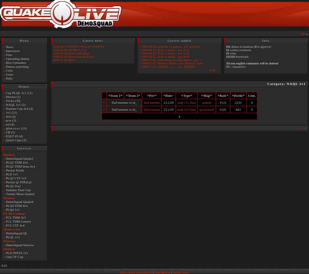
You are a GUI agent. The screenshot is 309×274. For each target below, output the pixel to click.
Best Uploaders (16, 62)
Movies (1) (13, 97)
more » (213, 70)
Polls (9, 78)
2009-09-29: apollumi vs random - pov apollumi (171, 46)
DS (303, 33)
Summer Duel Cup (18, 190)
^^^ (302, 128)
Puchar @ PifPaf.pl (18, 182)
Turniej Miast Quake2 (20, 194)
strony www (181, 272)
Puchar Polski (15, 170)
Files (9, 55)
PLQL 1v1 (13, 237)
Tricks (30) (13, 101)
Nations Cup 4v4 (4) (19, 108)
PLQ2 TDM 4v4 (17, 162)
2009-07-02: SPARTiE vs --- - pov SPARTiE (169, 66)
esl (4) (10, 124)
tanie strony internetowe (136, 272)
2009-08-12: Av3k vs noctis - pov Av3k (165, 53)
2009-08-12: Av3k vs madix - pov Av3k (166, 50)
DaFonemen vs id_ (124, 102)
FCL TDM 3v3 (16, 217)
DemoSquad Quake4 (19, 202)
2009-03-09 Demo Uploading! (71, 53)
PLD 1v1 (12, 174)
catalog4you (162, 272)
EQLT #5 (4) (14, 136)
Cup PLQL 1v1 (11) (19, 93)
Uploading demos (17, 58)
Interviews (13, 51)
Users (9, 74)
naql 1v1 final (186, 102)
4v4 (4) (10, 116)
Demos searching (17, 66)
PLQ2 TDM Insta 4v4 (20, 166)
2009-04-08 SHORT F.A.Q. (69, 50)
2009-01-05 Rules (64, 60)
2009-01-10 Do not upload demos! (74, 56)
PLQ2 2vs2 (13, 186)
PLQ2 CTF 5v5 (16, 178)
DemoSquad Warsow (20, 245)
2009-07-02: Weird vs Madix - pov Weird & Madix (173, 63)
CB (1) (10, 132)
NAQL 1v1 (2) (15, 104)
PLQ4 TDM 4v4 (17, 205)
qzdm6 (206, 102)
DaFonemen (152, 102)
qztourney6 (206, 109)
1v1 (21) (11, 112)
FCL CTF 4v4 (15, 225)
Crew (9, 70)
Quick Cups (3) (16, 140)
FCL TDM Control (18, 221)
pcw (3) (11, 120)
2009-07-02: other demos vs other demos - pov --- (172, 60)
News (9, 47)
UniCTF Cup (14, 257)
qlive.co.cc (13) (16, 128)
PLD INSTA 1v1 (17, 253)
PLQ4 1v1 (13, 209)
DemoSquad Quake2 (19, 158)
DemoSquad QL (16, 233)
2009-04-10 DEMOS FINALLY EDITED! (78, 46)
